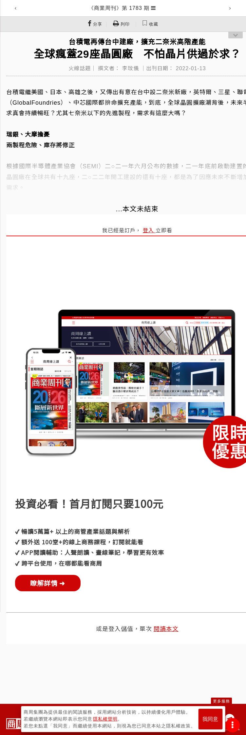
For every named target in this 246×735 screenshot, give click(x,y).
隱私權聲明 (105, 719)
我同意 (210, 719)
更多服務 (221, 701)
